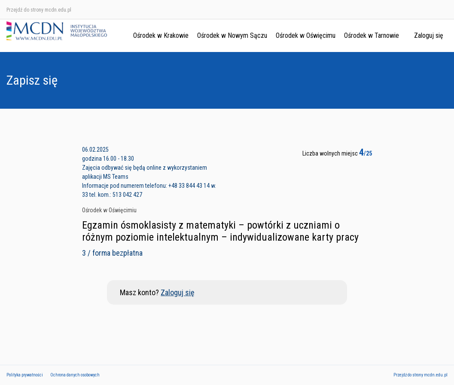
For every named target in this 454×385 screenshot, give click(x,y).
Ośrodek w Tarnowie (371, 35)
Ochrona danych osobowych (75, 375)
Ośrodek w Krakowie (161, 35)
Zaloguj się (428, 35)
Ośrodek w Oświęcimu (305, 35)
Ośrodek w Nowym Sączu (232, 35)
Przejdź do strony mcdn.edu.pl (38, 10)
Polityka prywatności (24, 375)
